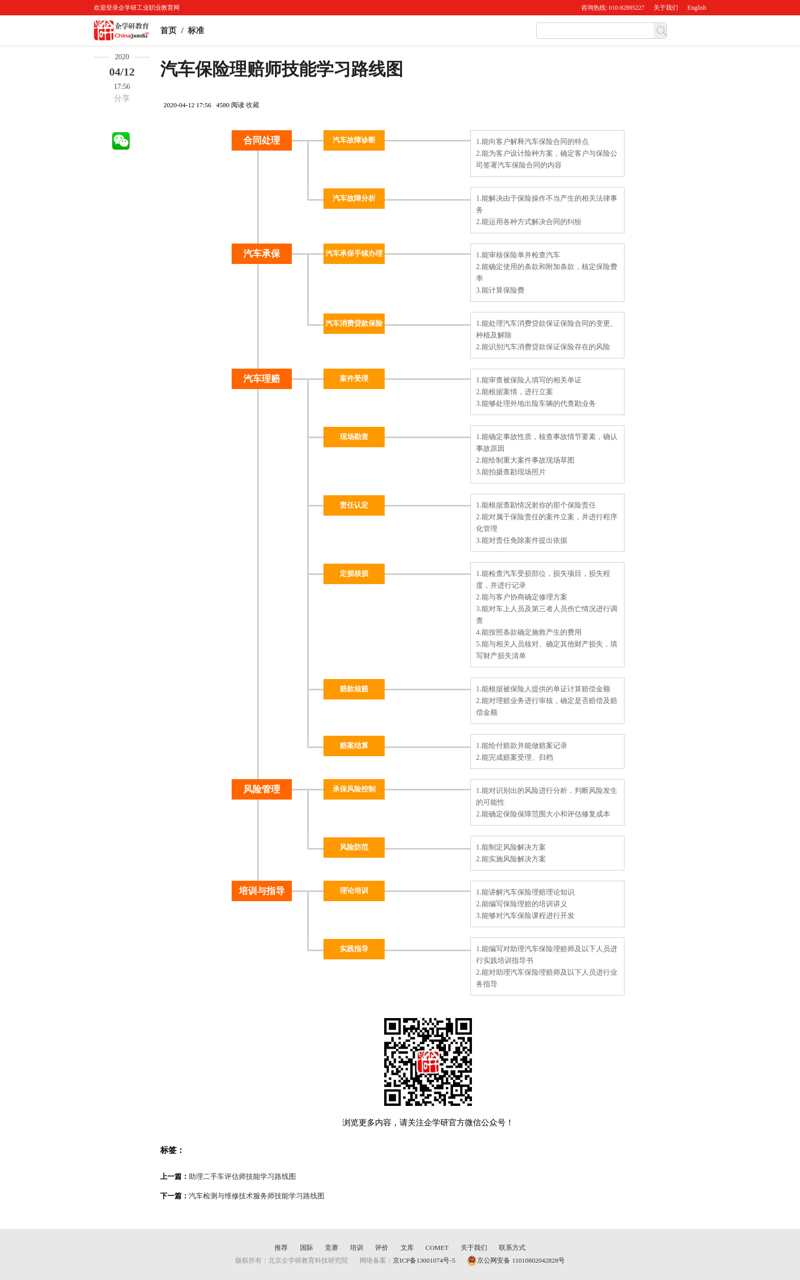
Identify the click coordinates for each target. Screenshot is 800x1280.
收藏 (252, 105)
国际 (306, 1247)
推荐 (281, 1247)
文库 (407, 1247)
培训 (356, 1247)
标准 (196, 30)
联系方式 (512, 1247)
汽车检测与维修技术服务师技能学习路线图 (256, 1196)
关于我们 (666, 7)
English (696, 7)
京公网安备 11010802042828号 (516, 1260)
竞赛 (331, 1247)
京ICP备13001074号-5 (424, 1260)
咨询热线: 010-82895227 (612, 7)
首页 (168, 30)
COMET (437, 1247)
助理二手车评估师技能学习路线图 (242, 1176)
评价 (381, 1247)
